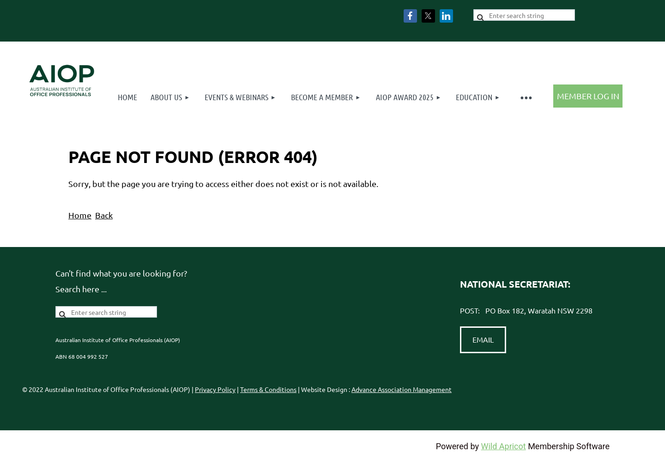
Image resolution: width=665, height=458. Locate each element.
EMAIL (483, 339)
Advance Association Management (401, 389)
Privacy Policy (215, 389)
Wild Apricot (503, 446)
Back (104, 215)
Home (79, 215)
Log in (588, 96)
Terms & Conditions (268, 389)
